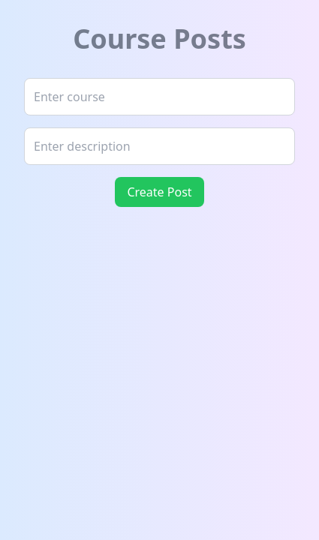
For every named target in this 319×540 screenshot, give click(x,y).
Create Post (159, 192)
